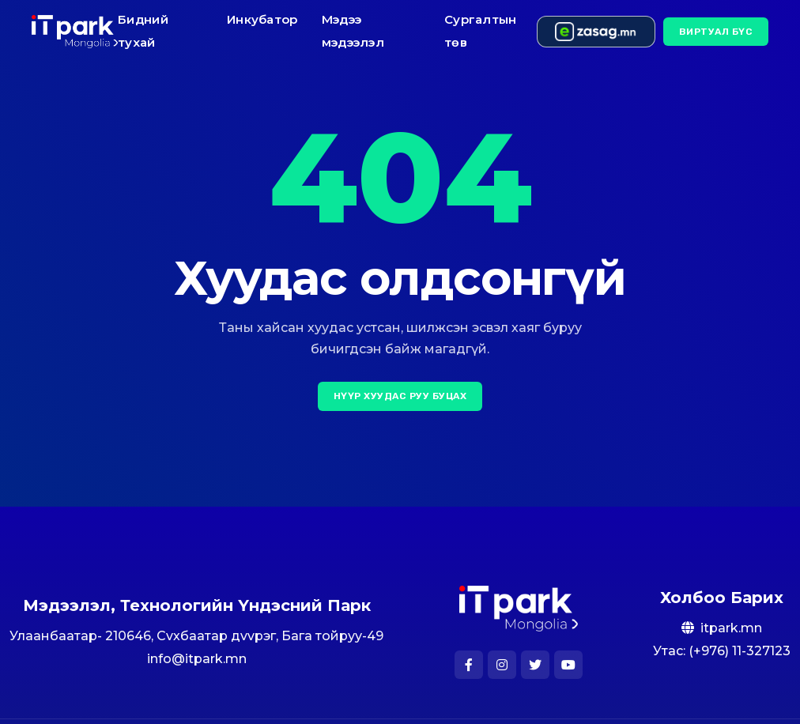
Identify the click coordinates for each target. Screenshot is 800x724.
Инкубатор (262, 19)
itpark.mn (731, 627)
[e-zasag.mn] (596, 31)
